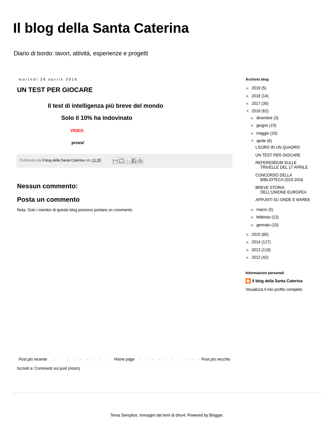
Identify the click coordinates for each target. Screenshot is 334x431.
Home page (124, 359)
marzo (262, 209)
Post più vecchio (216, 359)
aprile (261, 141)
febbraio (264, 217)
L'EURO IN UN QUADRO (277, 147)
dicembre (265, 118)
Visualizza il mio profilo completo (274, 289)
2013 (257, 250)
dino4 (180, 415)
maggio (263, 133)
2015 (257, 234)
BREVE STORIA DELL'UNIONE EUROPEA (280, 190)
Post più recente (33, 359)
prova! (76, 142)
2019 (257, 88)
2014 (257, 242)
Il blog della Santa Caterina (101, 28)
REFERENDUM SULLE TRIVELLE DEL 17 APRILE (281, 165)
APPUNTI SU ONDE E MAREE (282, 199)
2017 (257, 103)
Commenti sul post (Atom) (57, 368)
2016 (257, 111)
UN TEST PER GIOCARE (278, 155)
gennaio (263, 225)
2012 (257, 257)
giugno (262, 125)
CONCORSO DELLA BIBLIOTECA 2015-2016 (279, 177)
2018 (257, 96)
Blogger (216, 415)
